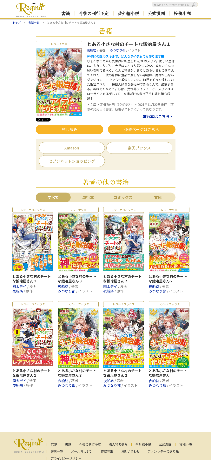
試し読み (69, 129)
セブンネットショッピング (72, 161)
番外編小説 (128, 13)
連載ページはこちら (141, 129)
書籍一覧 (33, 22)
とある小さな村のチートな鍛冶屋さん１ (31, 373)
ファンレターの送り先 (163, 451)
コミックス (123, 197)
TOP (54, 444)
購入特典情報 (118, 444)
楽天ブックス (139, 148)
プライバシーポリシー (66, 458)
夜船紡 (92, 50)
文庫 (158, 197)
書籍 (65, 13)
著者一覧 (57, 451)
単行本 (88, 197)
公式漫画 (156, 13)
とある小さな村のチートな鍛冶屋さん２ (122, 278)
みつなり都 (118, 50)
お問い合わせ (130, 451)
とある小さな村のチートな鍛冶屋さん (168, 373)
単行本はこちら (156, 117)
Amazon (71, 148)
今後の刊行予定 (94, 13)
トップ (16, 22)
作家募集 (107, 451)
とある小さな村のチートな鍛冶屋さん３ (31, 278)
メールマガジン (82, 451)
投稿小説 (182, 13)
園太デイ (19, 286)
